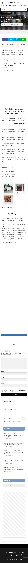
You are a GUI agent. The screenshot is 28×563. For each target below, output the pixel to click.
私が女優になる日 (7, 421)
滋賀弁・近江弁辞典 (19, 552)
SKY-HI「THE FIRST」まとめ (9, 409)
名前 (2, 371)
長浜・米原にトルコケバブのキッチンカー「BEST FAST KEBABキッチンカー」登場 (14, 64)
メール (3, 377)
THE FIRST (14, 421)
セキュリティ (18, 554)
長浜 (6, 5)
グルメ (19, 24)
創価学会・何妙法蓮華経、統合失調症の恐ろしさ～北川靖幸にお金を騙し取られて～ (13, 443)
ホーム (2, 5)
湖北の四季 (25, 5)
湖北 (14, 32)
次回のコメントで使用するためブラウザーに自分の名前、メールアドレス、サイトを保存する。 (14, 391)
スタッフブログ (10, 556)
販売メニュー (7, 68)
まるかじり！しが (14, 2)
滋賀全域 (9, 32)
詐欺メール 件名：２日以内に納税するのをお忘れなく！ (13, 460)
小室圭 (19, 421)
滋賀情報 (11, 552)
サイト (2, 383)
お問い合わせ (18, 556)
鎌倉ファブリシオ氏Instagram (9, 207)
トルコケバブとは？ (9, 70)
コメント (3, 357)
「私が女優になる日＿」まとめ (10, 401)
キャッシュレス (10, 554)
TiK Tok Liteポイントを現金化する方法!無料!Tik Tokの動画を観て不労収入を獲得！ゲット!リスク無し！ (14, 435)
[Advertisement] (14, 89)
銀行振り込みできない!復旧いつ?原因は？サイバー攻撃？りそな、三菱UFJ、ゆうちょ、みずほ (14, 452)
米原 (10, 5)
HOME (3, 32)
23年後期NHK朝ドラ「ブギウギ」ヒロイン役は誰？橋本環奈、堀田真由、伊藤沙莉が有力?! (14, 468)
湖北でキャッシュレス (17, 5)
